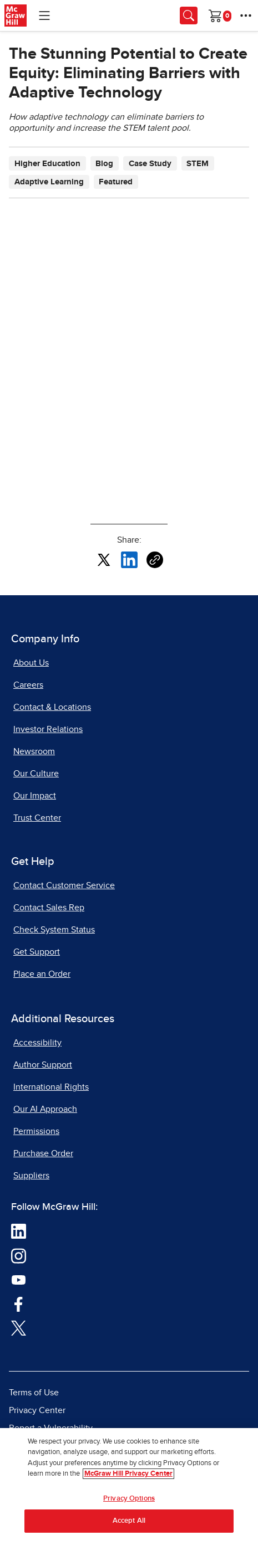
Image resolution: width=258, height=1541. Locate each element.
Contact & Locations (52, 707)
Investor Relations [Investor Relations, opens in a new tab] (48, 729)
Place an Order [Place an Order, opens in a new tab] (41, 974)
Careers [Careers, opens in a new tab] (28, 685)
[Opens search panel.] (189, 15)
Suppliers (31, 1175)
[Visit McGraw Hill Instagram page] (18, 1255)
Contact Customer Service (64, 885)
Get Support (36, 951)
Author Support (42, 1064)
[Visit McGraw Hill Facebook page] (18, 1303)
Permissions (36, 1131)
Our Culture (36, 773)
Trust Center (37, 817)
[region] (129, 1484)
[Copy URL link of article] (154, 560)
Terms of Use (34, 1392)
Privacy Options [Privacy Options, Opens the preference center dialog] (129, 1498)
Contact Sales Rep (48, 907)
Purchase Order (43, 1153)
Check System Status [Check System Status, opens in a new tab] (54, 929)
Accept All (129, 1520)
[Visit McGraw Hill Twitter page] (18, 1327)
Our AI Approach (45, 1109)
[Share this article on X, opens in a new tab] (103, 559)
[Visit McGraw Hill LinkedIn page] (18, 1230)
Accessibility (37, 1042)
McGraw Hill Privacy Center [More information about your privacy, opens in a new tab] (128, 1473)
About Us (31, 662)
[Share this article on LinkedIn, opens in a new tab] (129, 559)
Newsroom (34, 751)
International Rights (51, 1087)
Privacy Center (37, 1410)
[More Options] (246, 15)
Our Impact (34, 795)
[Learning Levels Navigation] (44, 15)
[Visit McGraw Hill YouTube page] (18, 1279)
